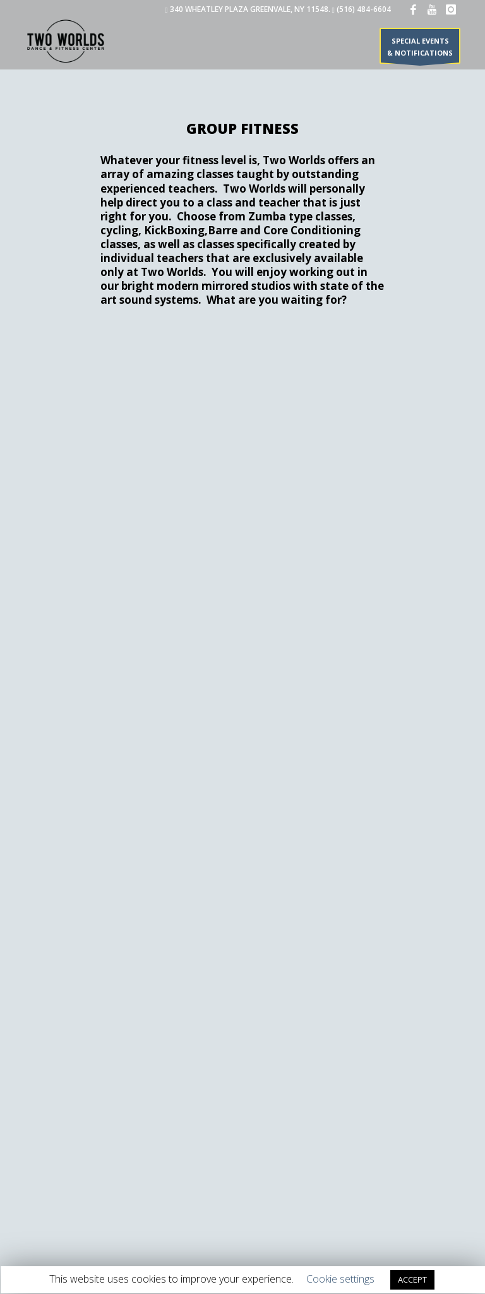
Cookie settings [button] (340, 1279)
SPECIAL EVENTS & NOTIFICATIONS (420, 49)
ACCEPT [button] (412, 1279)
